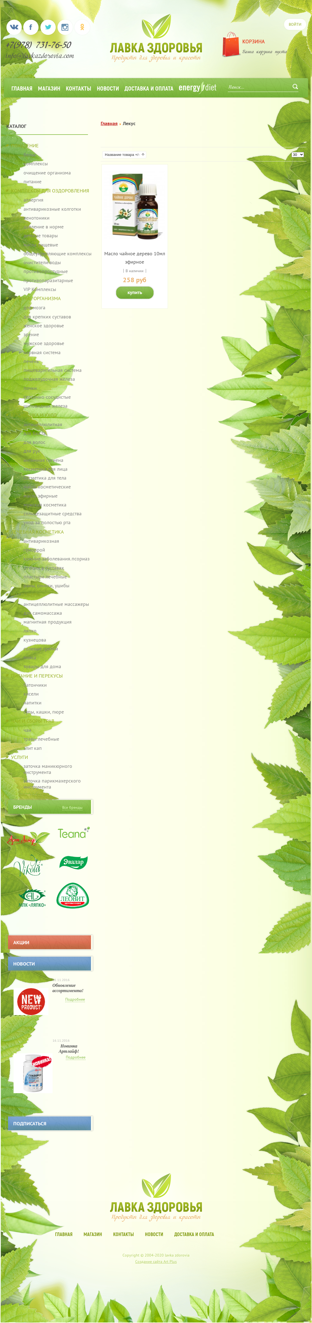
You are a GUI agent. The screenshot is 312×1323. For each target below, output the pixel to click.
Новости (108, 88)
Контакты (78, 88)
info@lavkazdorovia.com (40, 56)
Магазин (49, 88)
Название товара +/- (122, 155)
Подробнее (75, 999)
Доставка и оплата (148, 88)
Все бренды (72, 807)
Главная (21, 88)
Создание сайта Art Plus (156, 1261)
